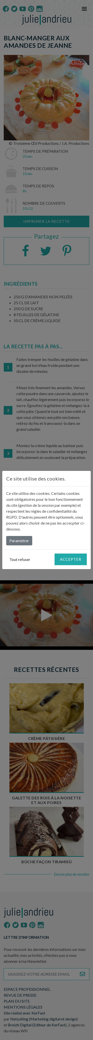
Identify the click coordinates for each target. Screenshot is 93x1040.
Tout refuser (19, 559)
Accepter (70, 559)
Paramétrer (19, 540)
